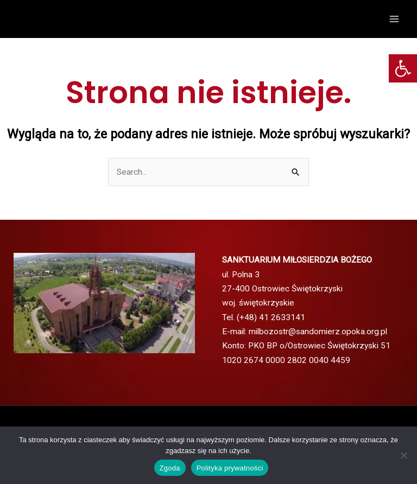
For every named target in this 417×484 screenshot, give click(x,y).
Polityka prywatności (230, 468)
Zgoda (170, 468)
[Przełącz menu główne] (394, 18)
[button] (403, 68)
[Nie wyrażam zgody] (403, 455)
